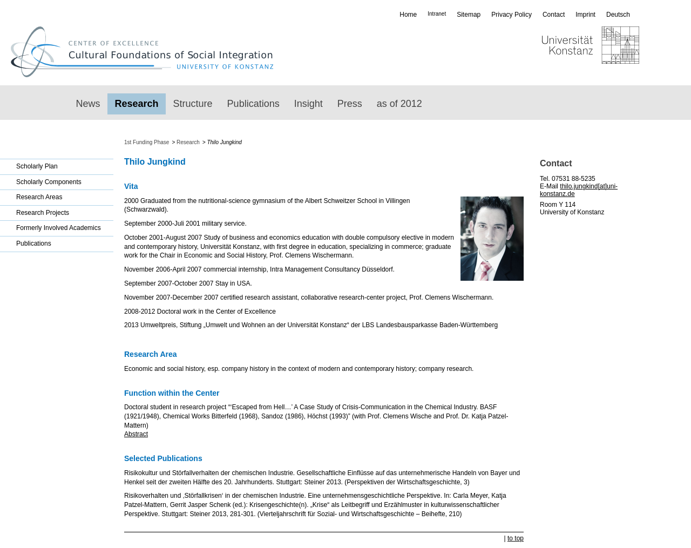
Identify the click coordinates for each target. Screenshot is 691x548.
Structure (193, 103)
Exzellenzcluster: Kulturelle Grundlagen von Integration (147, 51)
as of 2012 (399, 103)
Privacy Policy (511, 14)
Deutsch (618, 14)
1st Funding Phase (146, 142)
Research (137, 103)
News (88, 103)
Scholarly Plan (37, 166)
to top (515, 538)
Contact (554, 14)
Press (349, 103)
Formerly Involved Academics (58, 228)
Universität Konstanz (559, 51)
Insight (308, 103)
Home (408, 14)
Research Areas (39, 197)
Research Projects (42, 213)
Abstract (136, 434)
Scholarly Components (49, 182)
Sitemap (468, 14)
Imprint (585, 14)
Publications (253, 103)
